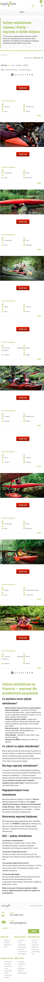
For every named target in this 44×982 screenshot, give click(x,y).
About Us (7, 940)
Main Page (3, 55)
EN (41, 1)
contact (6, 942)
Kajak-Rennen (22, 973)
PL (39, 1)
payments (21, 949)
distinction (7, 945)
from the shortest (11, 70)
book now (23, 88)
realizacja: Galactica (36, 906)
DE (43, 1)
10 (32, 75)
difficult (26, 65)
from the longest (25, 70)
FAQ (5, 947)
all (9, 65)
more (39, 115)
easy (12, 65)
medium (19, 65)
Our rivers (35, 940)
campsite (21, 962)
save (34, 931)
